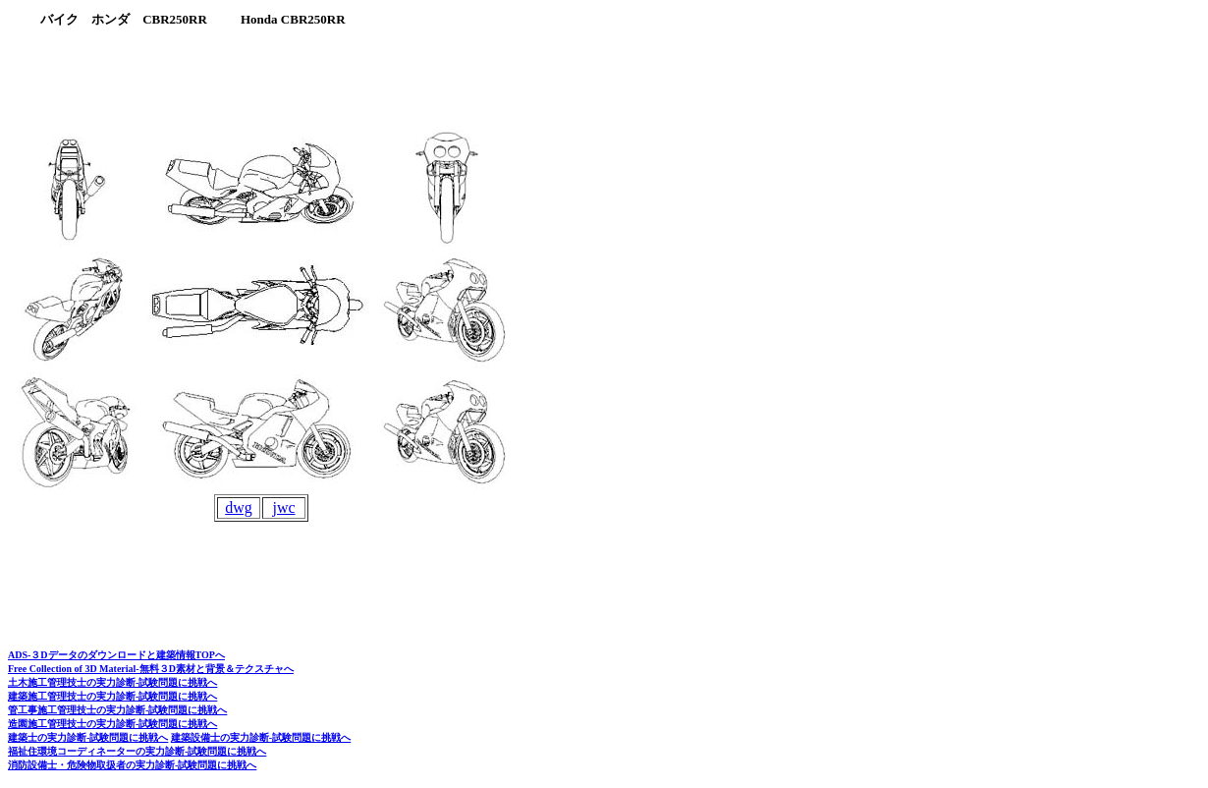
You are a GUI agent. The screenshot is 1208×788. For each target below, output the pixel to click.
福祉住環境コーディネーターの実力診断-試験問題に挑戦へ (137, 751)
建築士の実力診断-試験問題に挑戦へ (88, 737)
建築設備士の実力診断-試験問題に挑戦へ (261, 737)
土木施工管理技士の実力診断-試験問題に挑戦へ (112, 682)
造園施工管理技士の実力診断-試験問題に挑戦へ (112, 723)
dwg (238, 507)
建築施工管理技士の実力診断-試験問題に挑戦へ (112, 696)
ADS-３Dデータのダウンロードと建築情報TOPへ (116, 654)
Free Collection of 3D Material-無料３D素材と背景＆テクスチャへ (151, 668)
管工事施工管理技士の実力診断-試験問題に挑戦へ (117, 709)
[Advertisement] (368, 78)
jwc (283, 507)
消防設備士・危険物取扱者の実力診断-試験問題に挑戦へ (132, 765)
